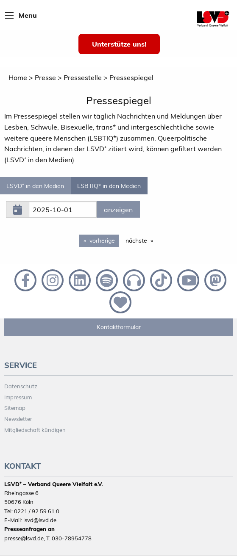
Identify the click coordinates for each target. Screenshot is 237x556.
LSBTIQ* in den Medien (109, 186)
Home (17, 77)
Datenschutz (20, 386)
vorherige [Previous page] (104, 240)
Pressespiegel (131, 77)
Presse (45, 77)
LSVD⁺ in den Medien (35, 186)
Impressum (18, 397)
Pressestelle (83, 77)
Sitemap (14, 407)
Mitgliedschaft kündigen (35, 429)
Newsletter (18, 418)
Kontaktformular (119, 327)
